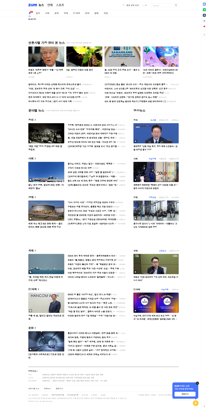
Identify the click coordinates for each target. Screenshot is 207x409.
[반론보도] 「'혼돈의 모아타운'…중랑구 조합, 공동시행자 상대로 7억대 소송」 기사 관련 (74, 381)
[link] (204, 4)
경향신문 (152, 197)
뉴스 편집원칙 (33, 395)
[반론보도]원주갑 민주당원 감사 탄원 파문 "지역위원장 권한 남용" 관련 (68, 377)
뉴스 (41, 5)
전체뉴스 (47, 388)
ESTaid (32, 401)
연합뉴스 (108, 77)
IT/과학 (76, 13)
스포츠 (60, 5)
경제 (56, 13)
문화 (87, 13)
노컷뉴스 (175, 120)
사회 (47, 13)
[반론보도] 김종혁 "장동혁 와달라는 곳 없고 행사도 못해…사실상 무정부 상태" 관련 (72, 374)
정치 (38, 13)
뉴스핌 (153, 120)
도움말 (103, 395)
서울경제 (152, 158)
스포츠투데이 (147, 77)
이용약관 (45, 395)
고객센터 (94, 395)
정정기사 (32, 371)
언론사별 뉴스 (33, 388)
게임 (106, 13)
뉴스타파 (175, 197)
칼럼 (96, 13)
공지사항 (85, 395)
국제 (66, 13)
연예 (50, 5)
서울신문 (162, 158)
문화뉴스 (69, 77)
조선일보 (31, 77)
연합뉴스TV (163, 120)
